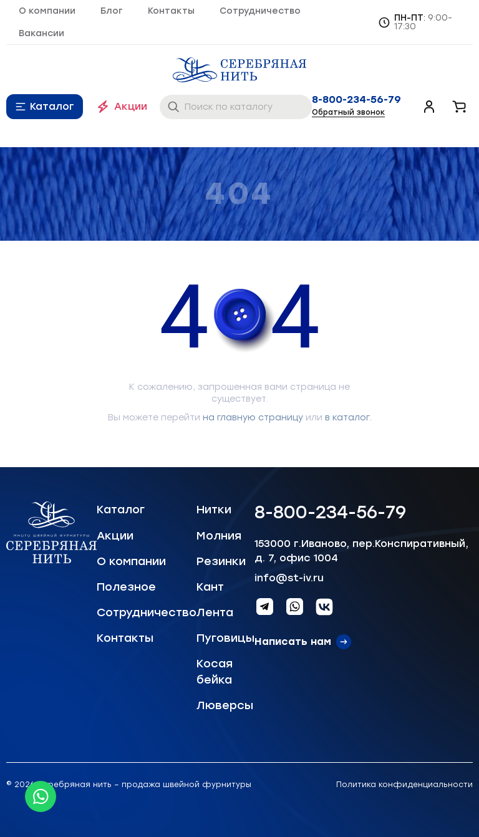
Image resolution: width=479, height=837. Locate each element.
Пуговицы (225, 638)
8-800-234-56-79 (356, 100)
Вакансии (41, 33)
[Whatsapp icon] (40, 796)
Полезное (126, 587)
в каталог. (348, 417)
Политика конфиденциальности (404, 784)
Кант (210, 587)
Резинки (221, 561)
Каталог (52, 106)
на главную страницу (253, 417)
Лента (214, 612)
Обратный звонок (348, 112)
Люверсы (224, 705)
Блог (111, 11)
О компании (47, 11)
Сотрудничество (260, 11)
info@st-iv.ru (289, 578)
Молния (218, 536)
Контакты (171, 11)
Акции (130, 106)
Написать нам (292, 641)
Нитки (213, 509)
